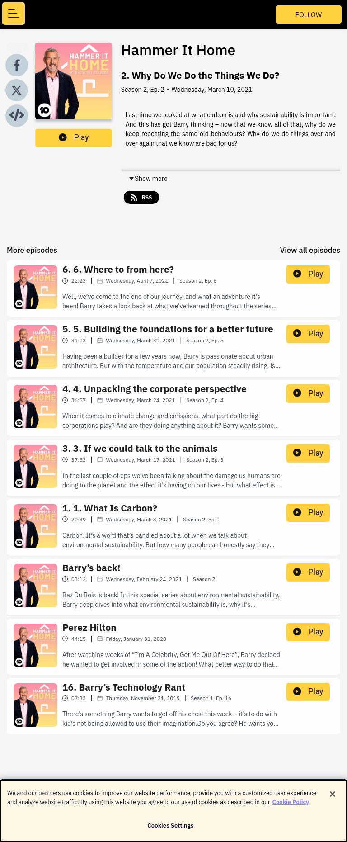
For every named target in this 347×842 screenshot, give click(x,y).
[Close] (332, 799)
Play (74, 137)
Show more (148, 178)
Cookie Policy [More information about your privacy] (290, 807)
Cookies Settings (170, 831)
